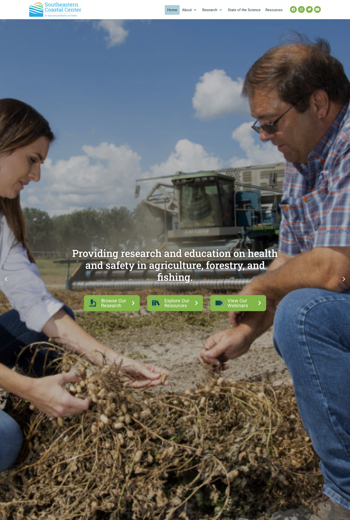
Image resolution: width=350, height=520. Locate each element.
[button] (190, 10)
